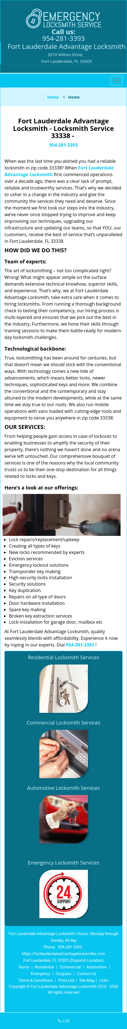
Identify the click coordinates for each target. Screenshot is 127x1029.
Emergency (40, 973)
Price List (66, 980)
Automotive (97, 967)
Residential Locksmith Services (63, 657)
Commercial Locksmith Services (63, 722)
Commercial (70, 967)
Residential (44, 967)
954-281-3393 (63, 38)
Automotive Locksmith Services (63, 788)
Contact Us (86, 973)
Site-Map (87, 980)
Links (104, 980)
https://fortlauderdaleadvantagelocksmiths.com (63, 953)
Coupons (63, 973)
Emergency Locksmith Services (63, 862)
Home (53, 97)
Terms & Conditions (35, 980)
